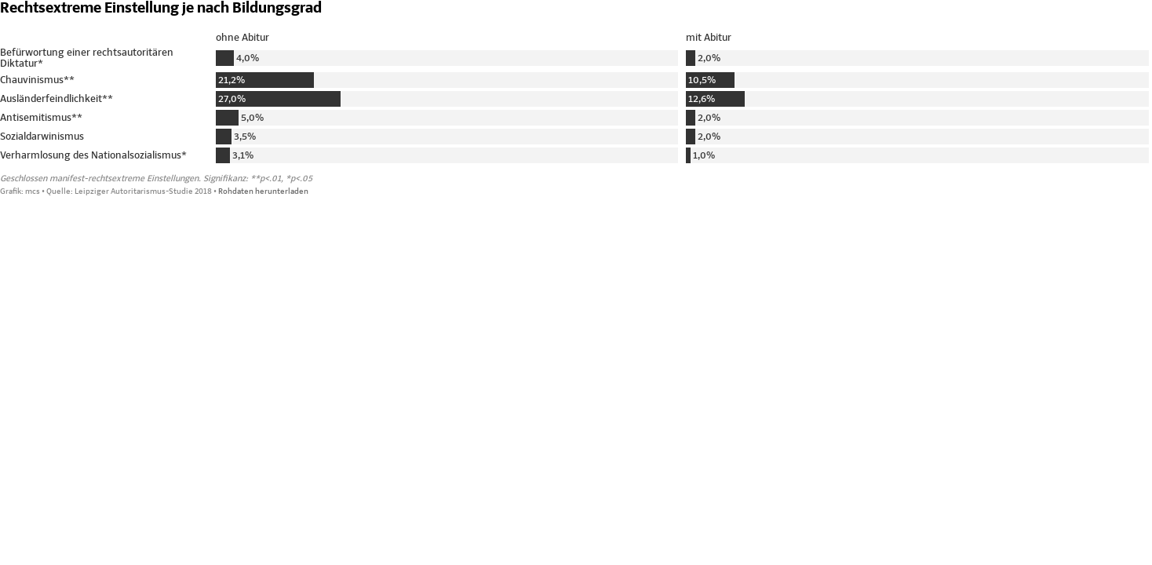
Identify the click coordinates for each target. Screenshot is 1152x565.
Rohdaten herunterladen (263, 192)
